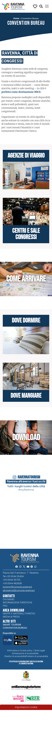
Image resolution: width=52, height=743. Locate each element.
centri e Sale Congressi (26, 234)
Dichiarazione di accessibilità (25, 653)
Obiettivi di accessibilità (15, 656)
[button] (41, 6)
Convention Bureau (15, 627)
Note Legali (40, 650)
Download (26, 438)
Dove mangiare (26, 396)
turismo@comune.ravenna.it (17, 586)
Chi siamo (8, 599)
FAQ (5, 605)
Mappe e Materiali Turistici (19, 613)
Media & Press (11, 616)
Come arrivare (26, 279)
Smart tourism (12, 624)
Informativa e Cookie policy (19, 650)
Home (16, 18)
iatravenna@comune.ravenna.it (19, 590)
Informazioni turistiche (17, 602)
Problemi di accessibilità (37, 656)
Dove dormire (26, 320)
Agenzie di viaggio (26, 156)
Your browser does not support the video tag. (7, 535)
